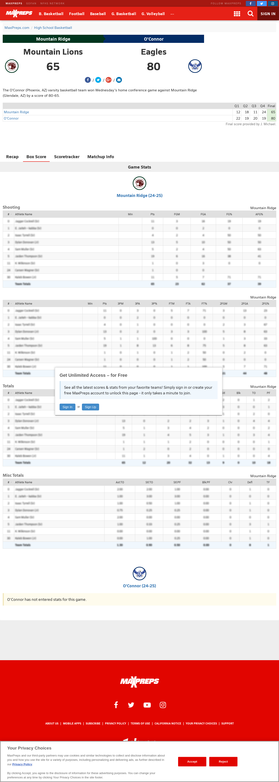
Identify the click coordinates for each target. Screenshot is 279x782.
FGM (177, 214)
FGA (203, 214)
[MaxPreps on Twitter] (262, 3)
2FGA (244, 303)
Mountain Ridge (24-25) (140, 195)
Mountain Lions (53, 51)
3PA (137, 303)
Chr (230, 482)
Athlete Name (23, 214)
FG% (229, 214)
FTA (188, 303)
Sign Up (90, 407)
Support (227, 723)
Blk (238, 393)
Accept (192, 761)
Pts (153, 214)
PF (268, 393)
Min (130, 214)
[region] (139, 761)
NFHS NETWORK (52, 3)
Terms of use (140, 723)
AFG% (259, 214)
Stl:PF (177, 482)
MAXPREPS (14, 3)
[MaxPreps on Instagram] (273, 3)
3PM (120, 303)
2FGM (223, 303)
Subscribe (93, 723)
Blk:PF (206, 482)
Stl (223, 393)
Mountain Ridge (53, 39)
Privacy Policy (115, 723)
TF (268, 482)
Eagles (154, 51)
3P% (154, 303)
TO (254, 393)
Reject (223, 761)
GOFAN (31, 3)
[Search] (250, 13)
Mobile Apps (72, 723)
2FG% (265, 303)
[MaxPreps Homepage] (139, 682)
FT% (204, 303)
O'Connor (154, 39)
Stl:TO (149, 482)
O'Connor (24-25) (139, 585)
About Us (51, 723)
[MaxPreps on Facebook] (251, 3)
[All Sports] (172, 13)
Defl (249, 482)
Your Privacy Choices (201, 723)
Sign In (67, 407)
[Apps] (237, 13)
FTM (171, 303)
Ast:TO (120, 482)
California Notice (168, 723)
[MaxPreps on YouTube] (147, 704)
